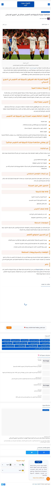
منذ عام (39, 365)
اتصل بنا (39, 360)
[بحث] (2, 4)
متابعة (8, 327)
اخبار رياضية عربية (34, 340)
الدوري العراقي (6, 340)
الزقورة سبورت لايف (36, 484)
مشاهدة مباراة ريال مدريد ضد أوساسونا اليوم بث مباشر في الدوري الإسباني (26, 378)
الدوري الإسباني (33, 68)
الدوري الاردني (24, 340)
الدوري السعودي (15, 340)
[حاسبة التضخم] (6, 465)
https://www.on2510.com (38, 478)
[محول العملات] (19, 465)
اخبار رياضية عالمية (44, 340)
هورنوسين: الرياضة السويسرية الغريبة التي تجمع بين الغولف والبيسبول (27, 366)
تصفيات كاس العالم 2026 (20, 343)
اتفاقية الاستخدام (37, 391)
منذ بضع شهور (37, 377)
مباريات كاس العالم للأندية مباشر (42, 348)
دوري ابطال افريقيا (45, 345)
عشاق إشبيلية (39, 269)
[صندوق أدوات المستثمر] (13, 470)
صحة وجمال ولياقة (9, 345)
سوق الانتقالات (21, 345)
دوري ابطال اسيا (7, 343)
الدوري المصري (45, 343)
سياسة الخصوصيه (37, 384)
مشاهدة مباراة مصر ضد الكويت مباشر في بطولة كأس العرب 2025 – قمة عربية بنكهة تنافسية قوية (21, 372)
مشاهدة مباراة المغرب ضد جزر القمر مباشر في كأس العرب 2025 (28, 397)
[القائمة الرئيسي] (49, 4)
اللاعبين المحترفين (34, 343)
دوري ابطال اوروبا (32, 345)
